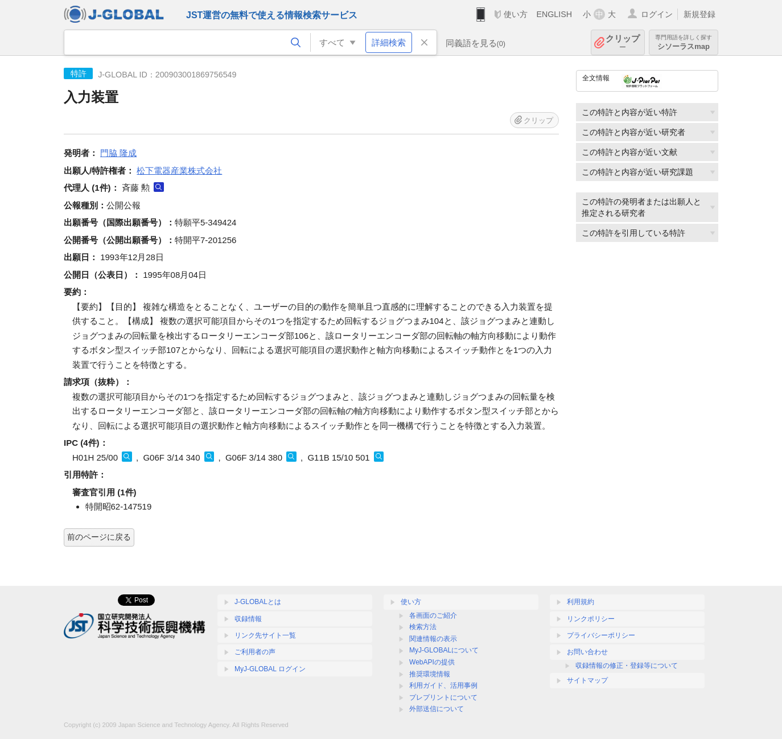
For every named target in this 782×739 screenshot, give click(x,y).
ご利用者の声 (254, 652)
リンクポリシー (591, 619)
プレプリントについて (443, 697)
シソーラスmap (683, 42)
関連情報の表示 (433, 639)
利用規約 (580, 602)
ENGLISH (554, 14)
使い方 (516, 14)
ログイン (657, 14)
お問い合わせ (587, 652)
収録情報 (248, 619)
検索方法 (423, 627)
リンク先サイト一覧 (265, 635)
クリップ (623, 42)
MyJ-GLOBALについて (444, 650)
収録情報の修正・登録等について (626, 666)
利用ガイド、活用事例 (443, 685)
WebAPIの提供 (432, 662)
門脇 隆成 (118, 153)
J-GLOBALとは (257, 602)
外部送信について (436, 709)
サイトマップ (587, 680)
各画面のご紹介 (433, 615)
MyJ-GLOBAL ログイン (270, 669)
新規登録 (699, 14)
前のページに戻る (99, 536)
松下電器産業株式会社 (179, 170)
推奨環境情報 (429, 674)
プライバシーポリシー (601, 635)
